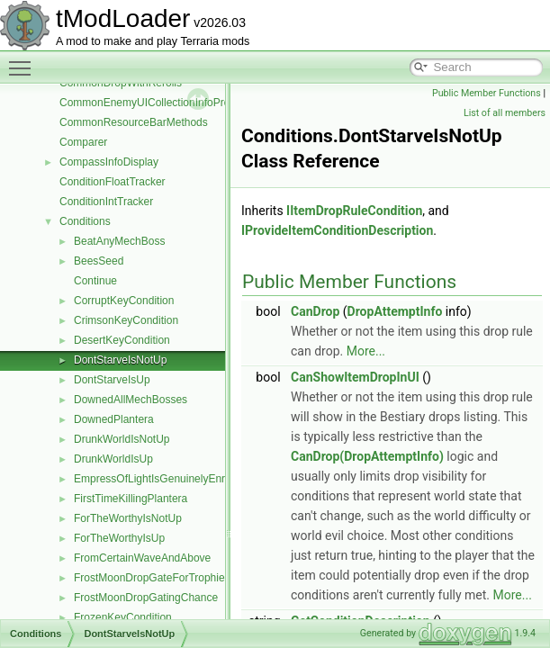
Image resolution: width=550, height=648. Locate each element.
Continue (95, 280)
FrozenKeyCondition (123, 617)
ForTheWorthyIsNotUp (128, 518)
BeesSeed (98, 261)
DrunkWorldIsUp (113, 459)
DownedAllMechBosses (130, 399)
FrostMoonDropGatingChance (146, 597)
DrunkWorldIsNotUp (121, 439)
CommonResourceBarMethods (133, 122)
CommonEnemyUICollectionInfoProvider (156, 102)
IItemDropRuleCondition (354, 210)
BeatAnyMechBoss (119, 241)
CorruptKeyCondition (124, 300)
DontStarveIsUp (112, 380)
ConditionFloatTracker (112, 182)
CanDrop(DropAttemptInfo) (367, 456)
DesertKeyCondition (122, 340)
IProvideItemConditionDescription (337, 230)
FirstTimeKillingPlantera (130, 498)
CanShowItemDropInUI (355, 377)
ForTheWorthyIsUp (119, 538)
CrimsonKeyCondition (126, 320)
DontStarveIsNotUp (120, 360)
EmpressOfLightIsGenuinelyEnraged (161, 478)
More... (366, 351)
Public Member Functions (486, 93)
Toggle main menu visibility (24, 60)
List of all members (504, 113)
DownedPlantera (114, 419)
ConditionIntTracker (106, 201)
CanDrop (315, 311)
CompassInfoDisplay (108, 162)
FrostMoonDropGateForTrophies (152, 578)
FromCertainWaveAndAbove (142, 558)
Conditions (85, 221)
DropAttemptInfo (395, 311)
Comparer (83, 142)
